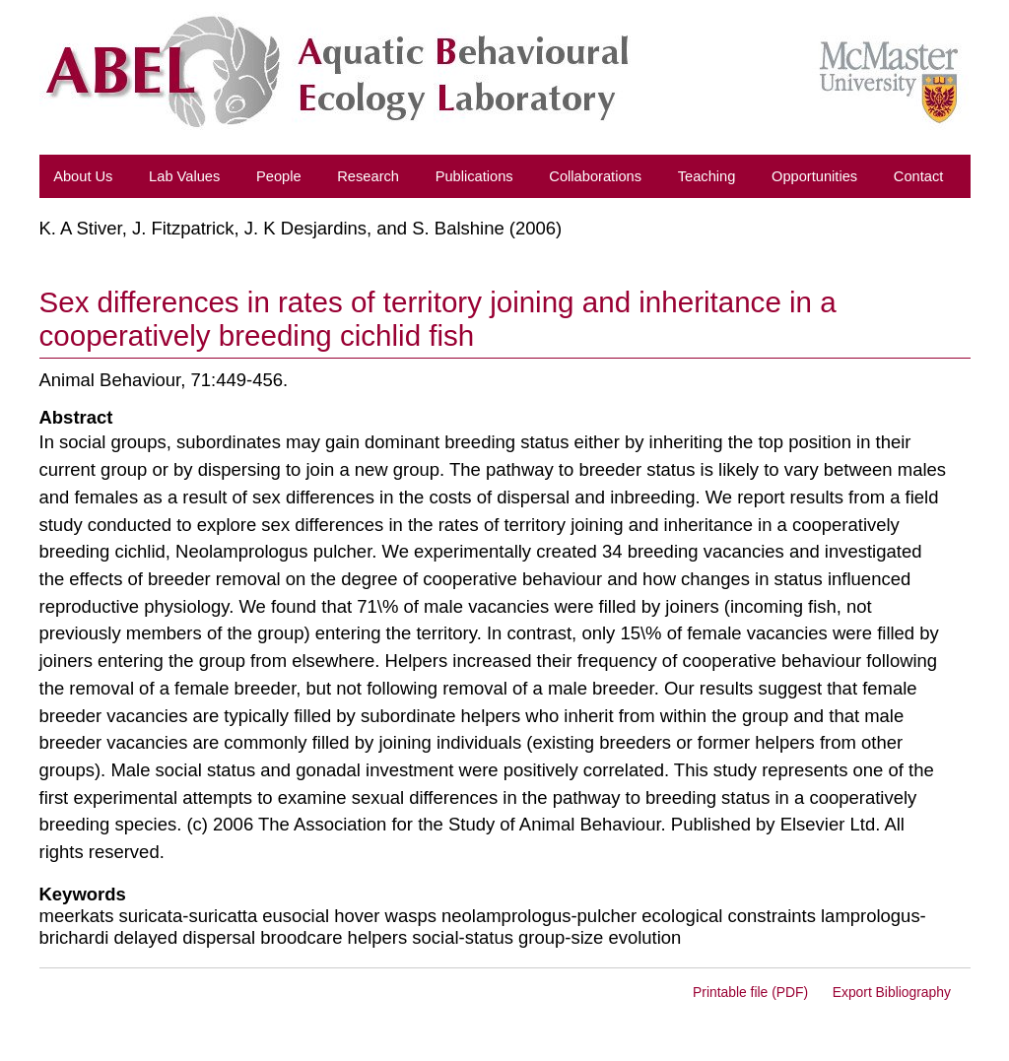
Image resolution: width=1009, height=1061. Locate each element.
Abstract (76, 417)
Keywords (82, 894)
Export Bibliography (892, 992)
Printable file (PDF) (750, 992)
